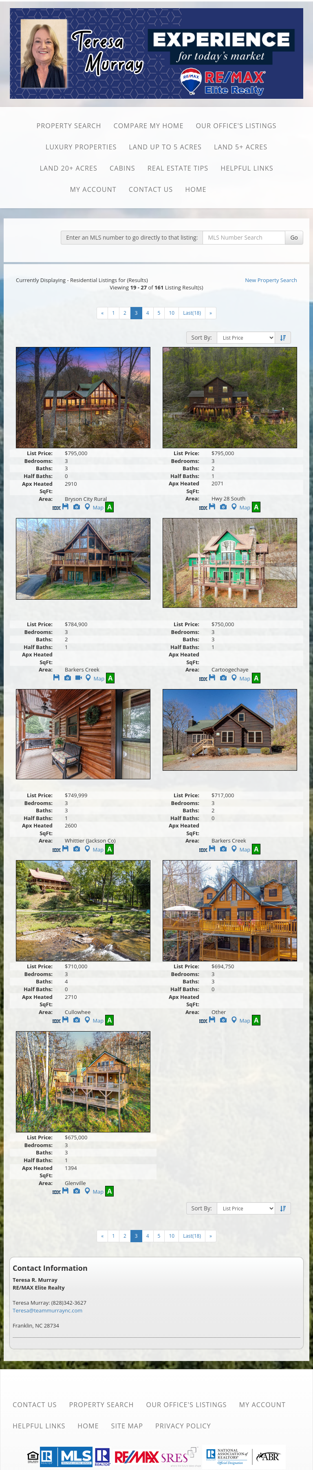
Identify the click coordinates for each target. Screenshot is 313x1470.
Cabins (122, 168)
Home (195, 189)
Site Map (127, 1425)
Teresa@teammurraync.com (47, 1310)
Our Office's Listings (236, 125)
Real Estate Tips (178, 168)
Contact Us (151, 189)
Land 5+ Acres (240, 146)
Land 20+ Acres (68, 168)
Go (294, 237)
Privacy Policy (183, 1425)
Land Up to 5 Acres (165, 146)
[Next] (102, 313)
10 (171, 312)
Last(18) (192, 312)
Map (93, 507)
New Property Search (271, 280)
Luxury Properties (81, 146)
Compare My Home (148, 125)
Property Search (68, 125)
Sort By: (202, 337)
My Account (93, 189)
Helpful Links (246, 168)
